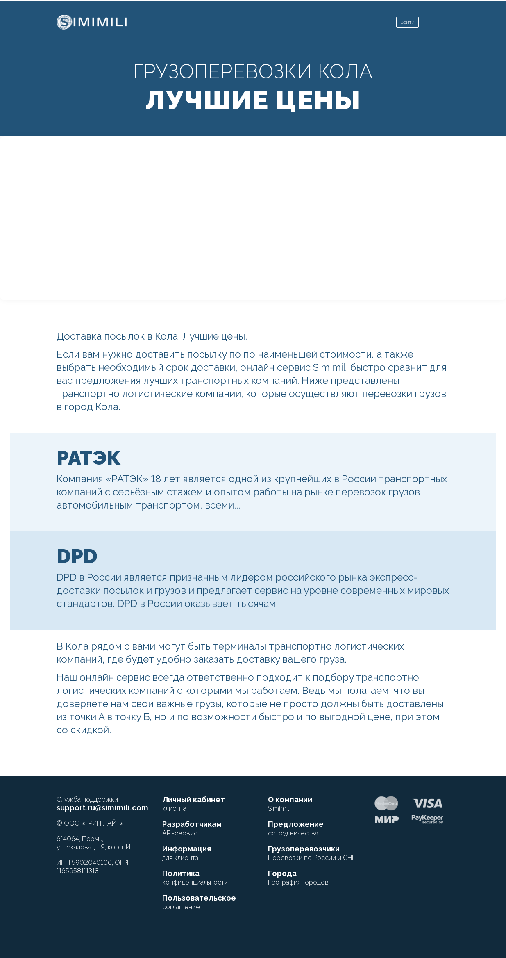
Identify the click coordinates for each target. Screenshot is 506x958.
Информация (186, 853)
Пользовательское (199, 902)
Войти (407, 22)
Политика (195, 877)
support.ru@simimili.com (102, 807)
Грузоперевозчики (311, 853)
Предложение (296, 828)
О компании (290, 803)
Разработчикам (192, 828)
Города (298, 877)
